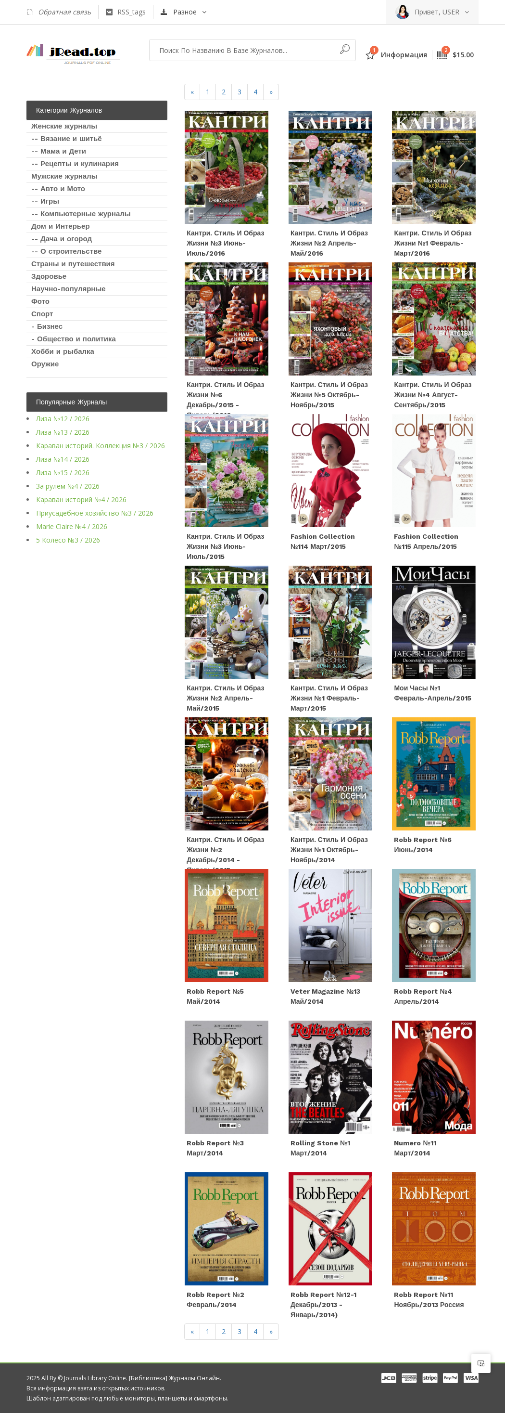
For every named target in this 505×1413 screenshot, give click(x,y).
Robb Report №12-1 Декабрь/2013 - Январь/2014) (323, 1305)
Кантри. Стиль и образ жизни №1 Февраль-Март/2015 (329, 698)
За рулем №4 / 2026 (68, 486)
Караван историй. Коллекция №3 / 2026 (100, 445)
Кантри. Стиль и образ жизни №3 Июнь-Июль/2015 (225, 546)
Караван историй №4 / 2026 (81, 499)
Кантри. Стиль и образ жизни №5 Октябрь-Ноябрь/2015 (329, 395)
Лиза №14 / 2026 (62, 459)
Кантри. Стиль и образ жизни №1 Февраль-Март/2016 (432, 243)
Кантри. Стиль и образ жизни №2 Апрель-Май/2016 (329, 243)
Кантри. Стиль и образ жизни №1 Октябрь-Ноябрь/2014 (329, 850)
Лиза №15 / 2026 (62, 472)
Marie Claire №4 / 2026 (71, 526)
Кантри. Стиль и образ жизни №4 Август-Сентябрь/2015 (432, 395)
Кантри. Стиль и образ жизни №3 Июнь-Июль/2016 (225, 243)
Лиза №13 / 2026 (62, 432)
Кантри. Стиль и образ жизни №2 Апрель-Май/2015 (225, 698)
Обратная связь (58, 12)
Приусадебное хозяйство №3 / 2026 (94, 513)
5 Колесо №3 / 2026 (68, 539)
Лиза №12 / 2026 (62, 418)
